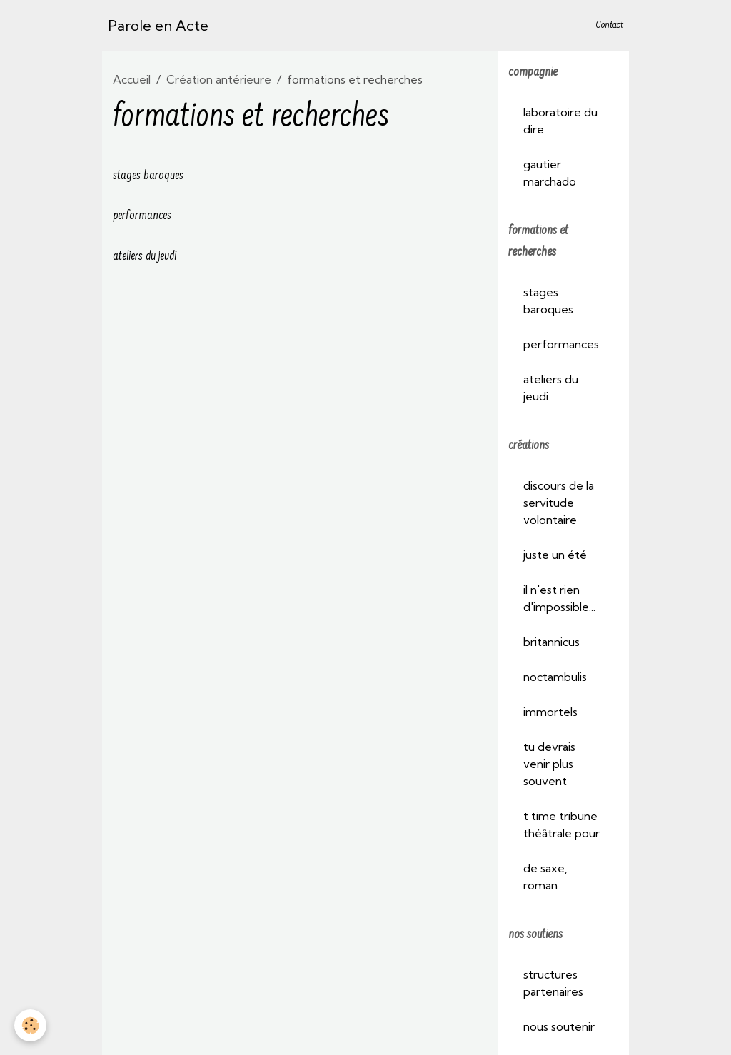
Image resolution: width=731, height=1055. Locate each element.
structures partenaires (553, 983)
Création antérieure (218, 79)
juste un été (555, 554)
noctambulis (555, 677)
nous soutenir (559, 1026)
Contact (609, 25)
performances (142, 216)
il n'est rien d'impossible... (559, 598)
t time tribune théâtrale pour (561, 824)
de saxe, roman (545, 876)
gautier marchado (549, 172)
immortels (550, 712)
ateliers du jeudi (144, 257)
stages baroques (148, 176)
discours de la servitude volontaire (558, 502)
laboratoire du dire (560, 120)
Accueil (132, 79)
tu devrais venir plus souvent (549, 763)
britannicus (551, 642)
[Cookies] (30, 1025)
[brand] (158, 25)
